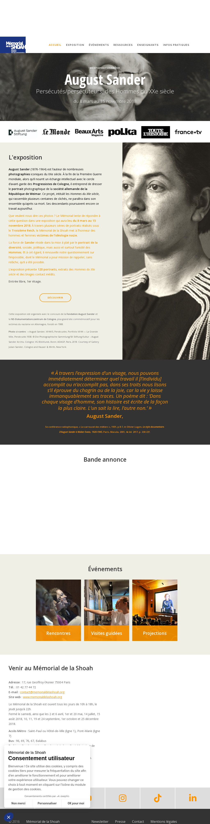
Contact (138, 821)
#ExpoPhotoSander (105, 68)
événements (99, 45)
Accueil (55, 45)
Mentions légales (164, 821)
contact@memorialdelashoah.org (42, 692)
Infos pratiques (176, 45)
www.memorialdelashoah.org (42, 697)
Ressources (123, 45)
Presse (120, 821)
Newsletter (99, 821)
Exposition (75, 45)
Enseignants (148, 45)
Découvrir (55, 297)
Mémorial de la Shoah (43, 821)
